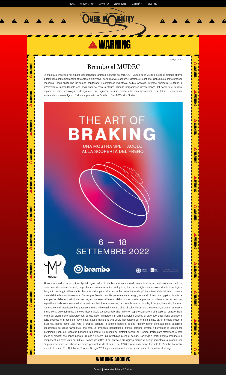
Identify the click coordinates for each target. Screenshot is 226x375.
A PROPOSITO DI (87, 3)
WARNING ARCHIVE (113, 359)
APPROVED (104, 3)
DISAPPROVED (120, 3)
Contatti (97, 369)
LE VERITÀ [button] (137, 3)
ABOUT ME (152, 3)
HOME (72, 3)
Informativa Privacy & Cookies (118, 369)
